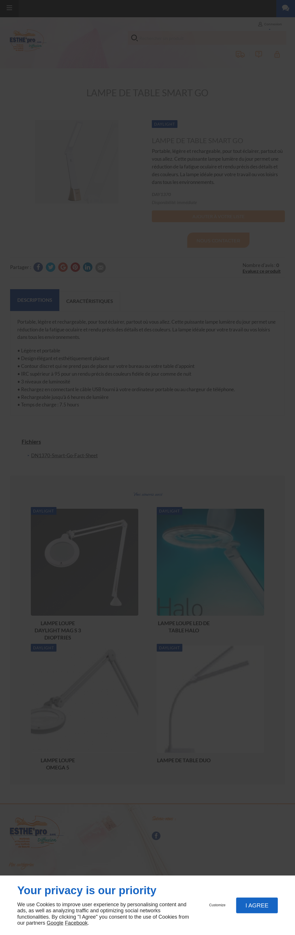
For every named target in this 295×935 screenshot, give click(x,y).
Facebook (76, 923)
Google (55, 923)
